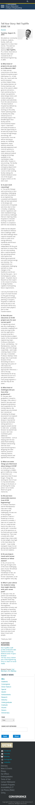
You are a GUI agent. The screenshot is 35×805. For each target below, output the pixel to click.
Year (3, 717)
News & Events (6, 768)
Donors (3, 710)
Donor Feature (6, 687)
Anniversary (5, 713)
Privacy (3, 771)
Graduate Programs (8, 784)
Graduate (4, 705)
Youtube (7, 754)
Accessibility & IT (7, 787)
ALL (3, 679)
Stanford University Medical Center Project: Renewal (8, 654)
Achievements (6, 694)
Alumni (3, 30)
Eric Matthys (12, 671)
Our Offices (5, 773)
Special (3, 689)
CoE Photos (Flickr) (7, 790)
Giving (3, 792)
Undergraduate (6, 702)
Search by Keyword (8, 726)
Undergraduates (7, 776)
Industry (4, 700)
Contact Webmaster (8, 782)
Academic (4, 681)
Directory (4, 765)
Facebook (7, 751)
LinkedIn (7, 762)
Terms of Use (6, 779)
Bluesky (7, 756)
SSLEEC (3, 692)
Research (4, 697)
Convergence (5, 684)
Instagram (8, 759)
